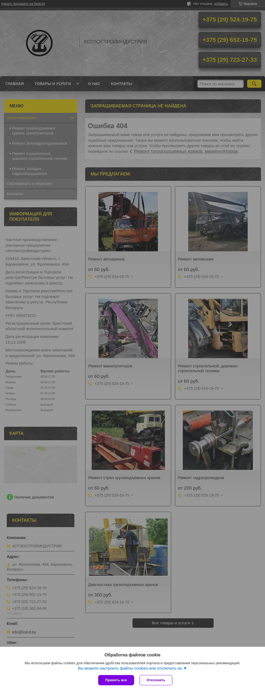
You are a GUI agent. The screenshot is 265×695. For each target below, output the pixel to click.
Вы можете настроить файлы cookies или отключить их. (130, 668)
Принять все (116, 680)
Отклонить (156, 680)
